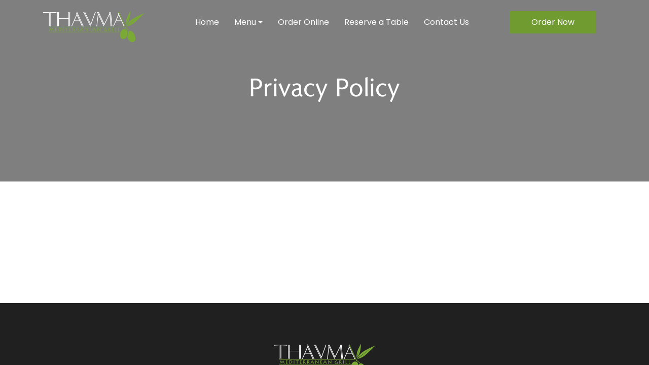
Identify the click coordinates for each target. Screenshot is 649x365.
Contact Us (446, 22)
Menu (248, 22)
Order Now (552, 22)
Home (207, 22)
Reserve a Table (376, 22)
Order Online (303, 22)
